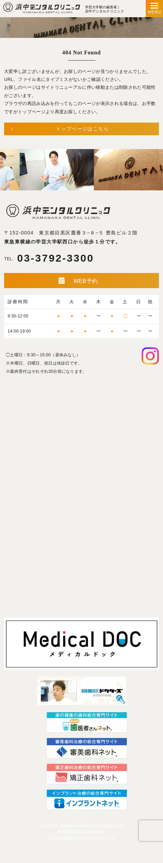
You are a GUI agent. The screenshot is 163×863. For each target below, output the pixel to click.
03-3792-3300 (49, 258)
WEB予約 (78, 280)
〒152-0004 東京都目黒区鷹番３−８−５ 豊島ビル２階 (70, 232)
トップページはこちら (82, 128)
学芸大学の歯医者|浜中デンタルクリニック (81, 837)
